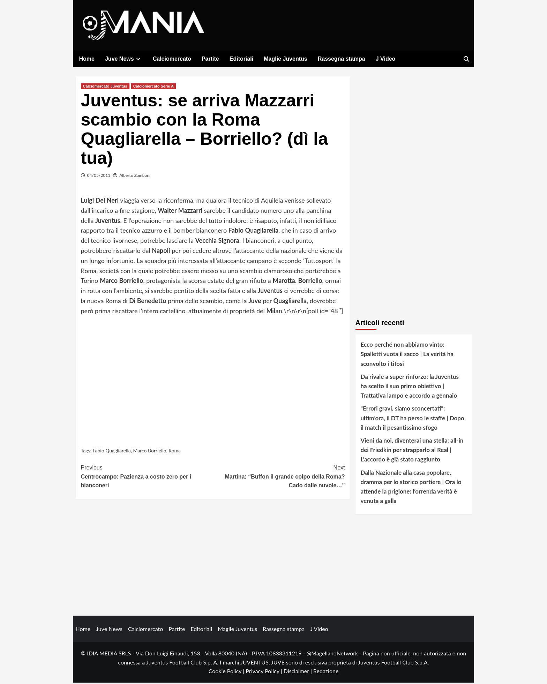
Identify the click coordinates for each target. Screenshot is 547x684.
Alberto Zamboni (134, 176)
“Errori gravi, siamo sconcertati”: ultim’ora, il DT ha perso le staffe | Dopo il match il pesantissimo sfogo (412, 419)
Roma (174, 452)
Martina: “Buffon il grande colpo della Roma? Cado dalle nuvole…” (279, 477)
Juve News (123, 59)
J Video (386, 59)
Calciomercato (172, 59)
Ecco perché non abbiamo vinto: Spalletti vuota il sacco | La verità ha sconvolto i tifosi (407, 355)
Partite (210, 59)
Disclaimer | (298, 672)
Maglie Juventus (285, 59)
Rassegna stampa (341, 59)
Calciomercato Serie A (153, 87)
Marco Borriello (149, 452)
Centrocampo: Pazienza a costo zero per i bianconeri (147, 477)
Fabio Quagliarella (112, 452)
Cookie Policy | (227, 672)
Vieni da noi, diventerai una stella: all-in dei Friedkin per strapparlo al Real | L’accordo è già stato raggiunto (412, 451)
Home (87, 59)
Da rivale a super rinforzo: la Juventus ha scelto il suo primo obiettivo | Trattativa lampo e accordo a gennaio (410, 387)
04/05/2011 (99, 176)
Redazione (325, 672)
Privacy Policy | (264, 672)
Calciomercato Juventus (105, 87)
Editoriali (241, 59)
